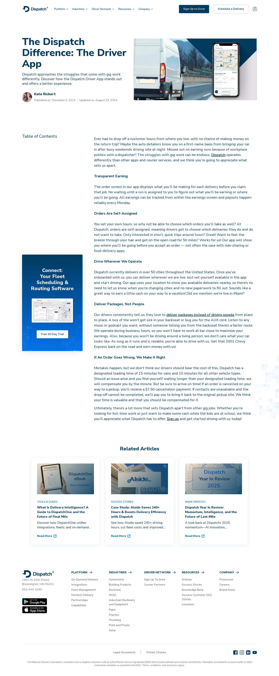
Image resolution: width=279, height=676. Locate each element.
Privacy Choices (156, 652)
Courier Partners (154, 584)
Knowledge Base (192, 590)
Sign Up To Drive (154, 579)
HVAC (112, 595)
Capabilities (78, 605)
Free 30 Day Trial (52, 334)
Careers (224, 584)
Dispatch (218, 154)
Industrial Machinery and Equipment (122, 602)
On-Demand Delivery (84, 579)
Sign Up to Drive (194, 9)
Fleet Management (83, 590)
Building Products (120, 584)
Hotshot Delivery (82, 595)
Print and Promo (119, 625)
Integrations (79, 584)
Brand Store (227, 590)
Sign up (173, 418)
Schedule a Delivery (231, 9)
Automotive (116, 579)
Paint (112, 610)
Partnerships (79, 600)
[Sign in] (255, 9)
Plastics (114, 615)
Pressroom (226, 579)
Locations (188, 604)
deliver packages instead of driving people (200, 314)
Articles (187, 579)
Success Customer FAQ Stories (197, 597)
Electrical (115, 590)
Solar (112, 630)
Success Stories (192, 584)
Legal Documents (124, 652)
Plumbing (115, 620)
